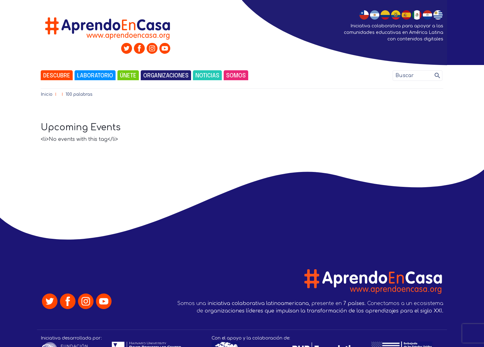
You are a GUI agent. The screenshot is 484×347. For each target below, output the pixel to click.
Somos (236, 76)
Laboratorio (95, 76)
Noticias (207, 76)
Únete (128, 76)
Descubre (56, 76)
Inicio (47, 94)
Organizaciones (166, 76)
